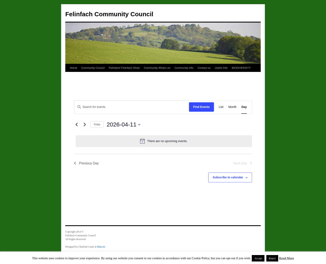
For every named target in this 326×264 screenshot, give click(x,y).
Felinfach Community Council (109, 14)
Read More (286, 258)
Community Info (183, 67)
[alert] (164, 141)
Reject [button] (272, 258)
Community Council (93, 67)
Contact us (204, 67)
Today (97, 124)
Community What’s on (157, 67)
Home (73, 67)
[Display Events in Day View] (244, 107)
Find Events (201, 107)
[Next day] (84, 124)
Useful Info (221, 67)
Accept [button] (258, 258)
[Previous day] (76, 124)
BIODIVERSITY (241, 67)
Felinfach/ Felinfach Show (124, 67)
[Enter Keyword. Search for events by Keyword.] (131, 107)
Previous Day (86, 163)
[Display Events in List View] (221, 107)
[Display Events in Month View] (232, 107)
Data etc (101, 246)
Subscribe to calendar (228, 177)
